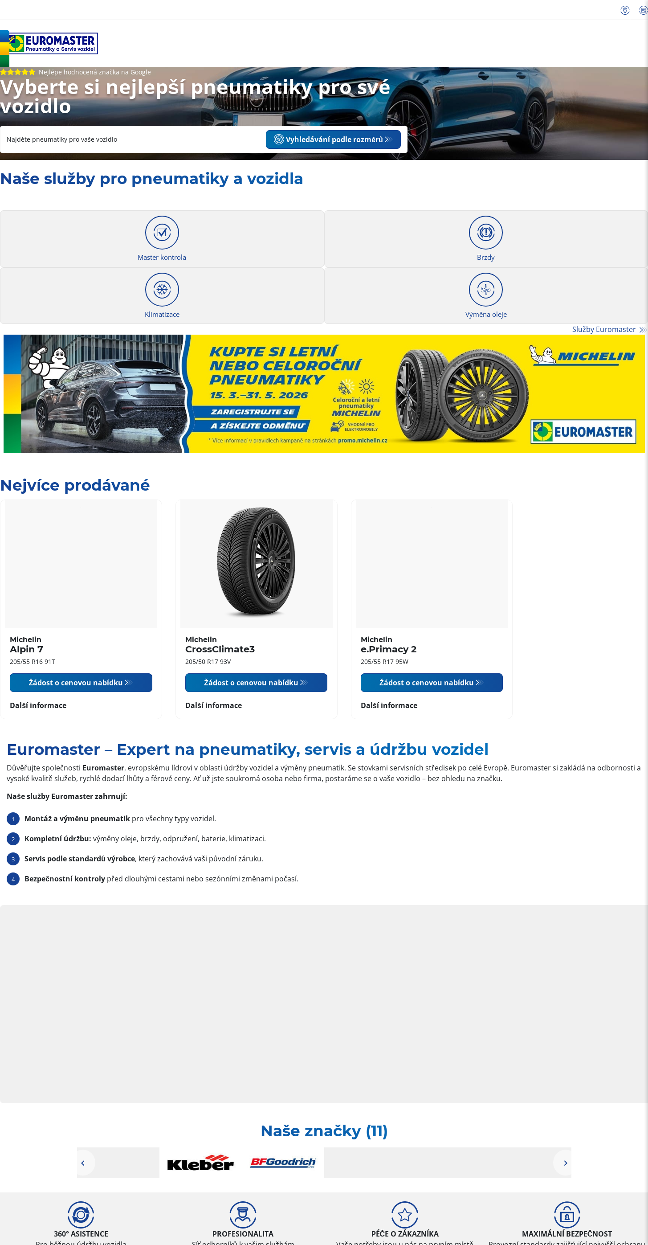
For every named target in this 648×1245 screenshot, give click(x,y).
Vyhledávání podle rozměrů (328, 139)
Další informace (38, 705)
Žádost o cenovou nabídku (76, 683)
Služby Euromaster (605, 329)
